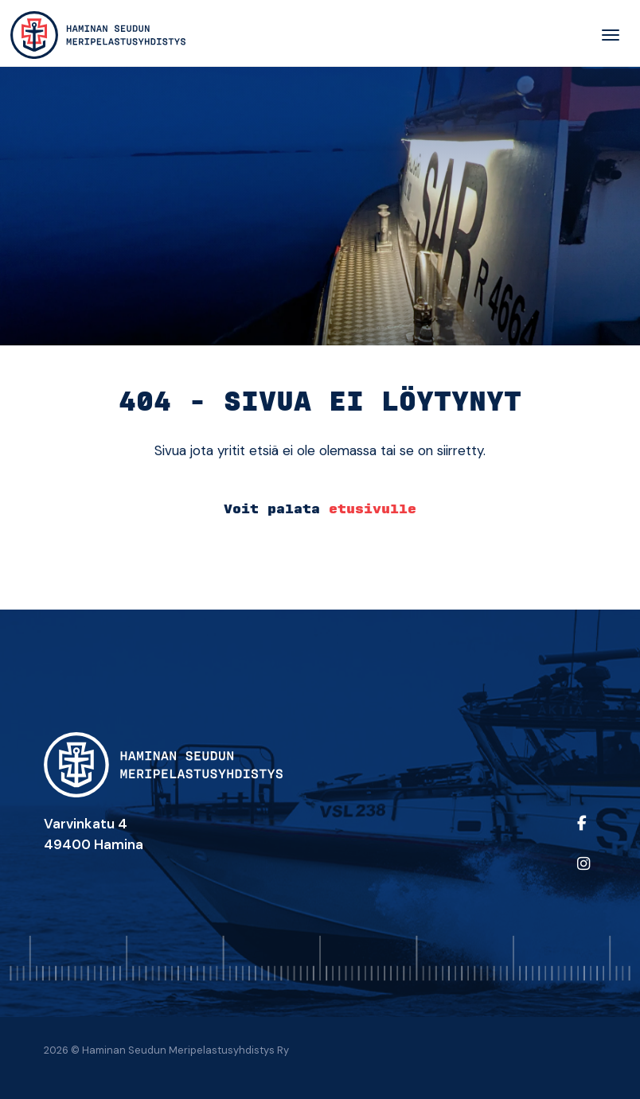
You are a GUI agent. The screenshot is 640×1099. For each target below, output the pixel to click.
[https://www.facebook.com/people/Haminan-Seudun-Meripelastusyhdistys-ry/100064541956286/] (583, 833)
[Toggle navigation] (610, 35)
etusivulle (372, 509)
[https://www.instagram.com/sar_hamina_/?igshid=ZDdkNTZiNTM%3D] (583, 874)
